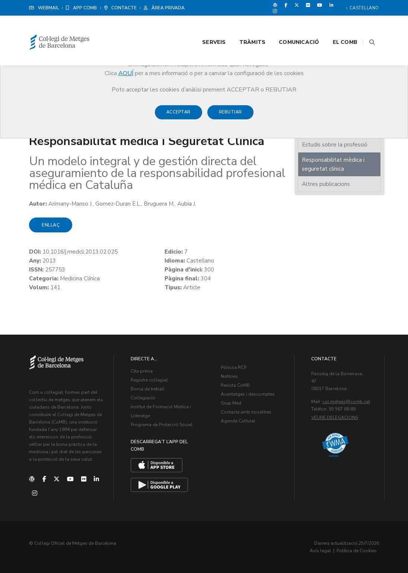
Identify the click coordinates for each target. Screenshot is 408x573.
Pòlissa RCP (233, 367)
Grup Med (231, 403)
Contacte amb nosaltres (246, 412)
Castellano (364, 8)
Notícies (229, 376)
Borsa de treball (148, 389)
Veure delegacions (334, 418)
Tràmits (243, 26)
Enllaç (51, 225)
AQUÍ (125, 73)
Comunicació (290, 26)
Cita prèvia (142, 371)
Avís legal (320, 551)
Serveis (204, 26)
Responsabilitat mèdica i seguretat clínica (333, 164)
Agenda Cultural (238, 421)
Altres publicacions (326, 184)
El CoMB (335, 26)
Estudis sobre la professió (334, 144)
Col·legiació (143, 398)
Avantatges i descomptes (248, 394)
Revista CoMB (235, 385)
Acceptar (178, 116)
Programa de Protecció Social (161, 425)
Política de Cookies (357, 551)
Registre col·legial (149, 380)
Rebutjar (230, 116)
